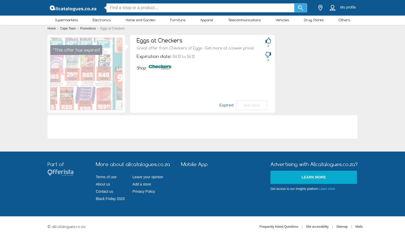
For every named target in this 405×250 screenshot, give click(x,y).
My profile (348, 7)
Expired (226, 105)
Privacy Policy (144, 191)
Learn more (313, 177)
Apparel (206, 20)
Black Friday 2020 (110, 199)
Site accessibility (317, 226)
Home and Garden (140, 20)
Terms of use (106, 177)
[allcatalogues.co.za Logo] (73, 7)
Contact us (104, 191)
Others (344, 20)
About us (103, 184)
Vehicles (282, 20)
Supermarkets (66, 20)
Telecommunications (244, 20)
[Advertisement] (342, 71)
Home (52, 28)
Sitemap (342, 226)
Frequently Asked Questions (278, 226)
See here (252, 105)
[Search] (300, 7)
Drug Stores (314, 20)
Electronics (102, 20)
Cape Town (68, 28)
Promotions (88, 28)
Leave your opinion (148, 177)
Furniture (177, 20)
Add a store (142, 184)
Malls (359, 226)
